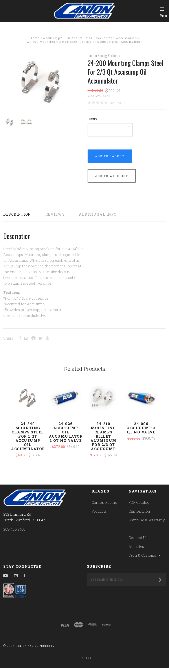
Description (17, 214)
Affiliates (136, 546)
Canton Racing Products (104, 55)
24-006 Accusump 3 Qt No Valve (141, 427)
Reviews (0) (117, 103)
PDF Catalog (139, 502)
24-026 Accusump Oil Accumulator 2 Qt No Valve (66, 432)
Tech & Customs (145, 555)
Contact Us (138, 537)
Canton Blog (139, 511)
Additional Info (98, 214)
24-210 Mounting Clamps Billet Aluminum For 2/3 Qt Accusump (103, 436)
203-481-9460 (14, 529)
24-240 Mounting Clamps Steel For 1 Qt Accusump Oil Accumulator (28, 436)
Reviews (55, 214)
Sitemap (88, 658)
